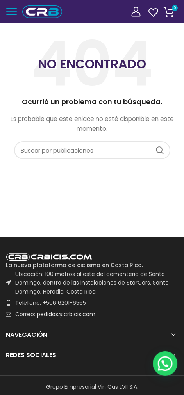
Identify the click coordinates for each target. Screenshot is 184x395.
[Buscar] (92, 150)
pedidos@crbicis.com (66, 314)
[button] (168, 384)
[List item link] (92, 303)
